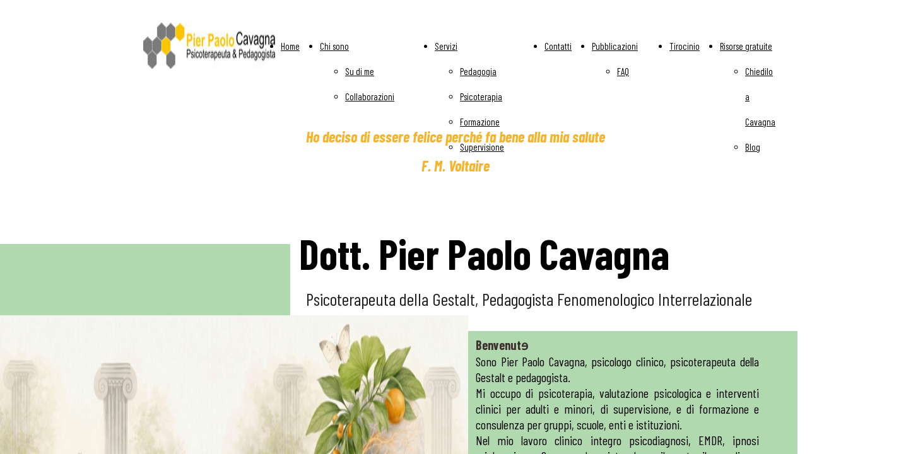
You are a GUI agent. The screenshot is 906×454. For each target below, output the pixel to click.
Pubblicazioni (615, 46)
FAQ (623, 71)
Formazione (480, 121)
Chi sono (334, 46)
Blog (752, 147)
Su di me (359, 71)
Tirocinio (684, 46)
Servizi (446, 46)
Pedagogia (478, 71)
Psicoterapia (481, 96)
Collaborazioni (369, 96)
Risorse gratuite (746, 46)
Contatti (558, 46)
